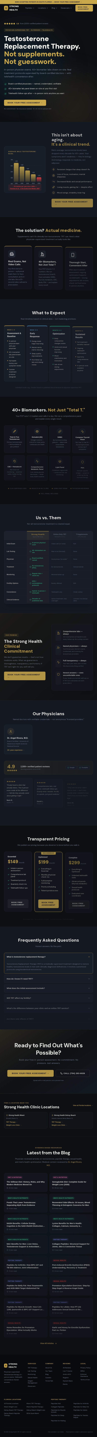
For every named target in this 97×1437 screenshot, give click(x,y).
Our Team (48, 1371)
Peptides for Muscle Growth (58, 1411)
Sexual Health (33, 1378)
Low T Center (67, 1371)
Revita (65, 1384)
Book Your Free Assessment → (25, 103)
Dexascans (66, 8)
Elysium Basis (68, 1381)
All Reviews (67, 1368)
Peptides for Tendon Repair (81, 1417)
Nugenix (66, 1378)
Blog (54, 8)
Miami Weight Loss (10, 1407)
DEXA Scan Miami (33, 1413)
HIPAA (82, 1371)
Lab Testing (32, 1371)
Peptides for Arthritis (81, 1404)
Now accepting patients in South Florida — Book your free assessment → (48, 2)
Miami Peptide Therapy (35, 1407)
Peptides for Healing (58, 1421)
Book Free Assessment (83, 8)
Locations (43, 8)
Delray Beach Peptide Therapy (12, 1414)
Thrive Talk (49, 1381)
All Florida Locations (11, 1404)
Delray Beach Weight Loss (36, 1410)
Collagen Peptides (57, 1407)
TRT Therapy (32, 1368)
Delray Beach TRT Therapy (13, 1410)
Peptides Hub (56, 1404)
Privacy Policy (85, 1368)
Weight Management (32, 1382)
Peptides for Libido (80, 1410)
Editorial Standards (84, 1375)
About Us (48, 1368)
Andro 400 (67, 1374)
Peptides (29, 8)
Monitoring (31, 1374)
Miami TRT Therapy (33, 1404)
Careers (48, 1378)
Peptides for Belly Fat (81, 1407)
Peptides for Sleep (57, 1416)
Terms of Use (85, 1380)
